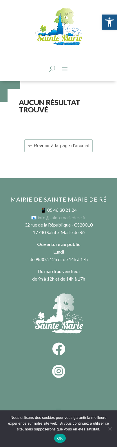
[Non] (110, 429)
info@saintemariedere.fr (62, 217)
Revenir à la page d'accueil (61, 145)
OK (60, 438)
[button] (109, 22)
